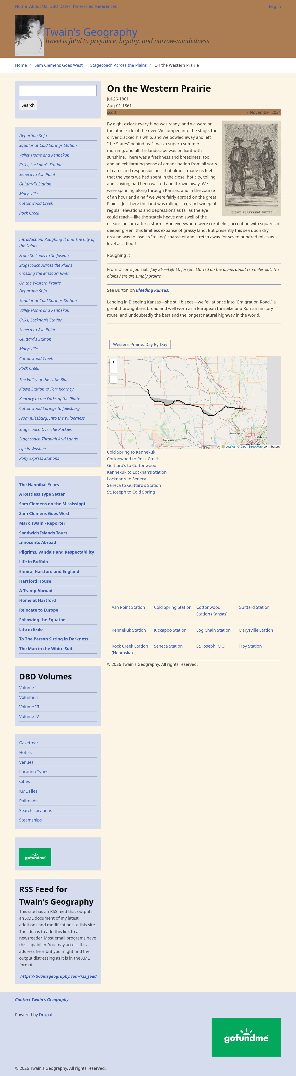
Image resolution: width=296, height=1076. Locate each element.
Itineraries (83, 6)
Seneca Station (168, 646)
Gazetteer (28, 743)
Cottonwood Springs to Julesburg (49, 408)
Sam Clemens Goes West (58, 65)
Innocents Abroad (37, 542)
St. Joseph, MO (210, 646)
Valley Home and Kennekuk (44, 155)
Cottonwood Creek (36, 203)
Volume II (28, 697)
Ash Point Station (128, 607)
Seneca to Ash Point (37, 174)
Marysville (28, 193)
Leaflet (228, 446)
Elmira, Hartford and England (49, 571)
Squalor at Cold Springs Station (48, 145)
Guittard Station (254, 607)
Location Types (33, 771)
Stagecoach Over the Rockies (45, 429)
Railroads (28, 800)
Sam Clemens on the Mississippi (52, 503)
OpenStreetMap (251, 446)
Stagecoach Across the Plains (118, 65)
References (106, 6)
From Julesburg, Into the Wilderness (52, 418)
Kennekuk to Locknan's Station (137, 472)
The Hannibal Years (39, 484)
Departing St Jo (33, 135)
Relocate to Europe (38, 610)
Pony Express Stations (39, 458)
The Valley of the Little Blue (43, 379)
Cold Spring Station (172, 607)
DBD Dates (60, 6)
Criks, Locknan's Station (41, 164)
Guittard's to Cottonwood (131, 465)
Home (21, 6)
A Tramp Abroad (35, 590)
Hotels (25, 752)
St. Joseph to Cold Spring (131, 492)
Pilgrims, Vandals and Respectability (56, 552)
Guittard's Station (35, 184)
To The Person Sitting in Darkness (53, 639)
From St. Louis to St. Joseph (44, 255)
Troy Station (250, 646)
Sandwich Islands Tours (43, 533)
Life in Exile (31, 629)
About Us (38, 6)
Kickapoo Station (170, 630)
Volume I (28, 687)
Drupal (45, 1014)
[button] (113, 362)
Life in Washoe (32, 448)
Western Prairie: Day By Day (140, 344)
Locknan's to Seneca (126, 479)
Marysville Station (256, 630)
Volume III (29, 706)
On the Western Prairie (40, 283)
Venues (26, 762)
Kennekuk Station (129, 630)
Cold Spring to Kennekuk (131, 452)
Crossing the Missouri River (44, 273)
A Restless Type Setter (42, 494)
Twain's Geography (91, 32)
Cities (24, 781)
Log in (275, 6)
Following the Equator (42, 619)
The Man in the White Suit (46, 648)
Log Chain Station (213, 630)
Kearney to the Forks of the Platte (49, 398)
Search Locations (35, 810)
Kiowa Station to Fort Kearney (46, 389)
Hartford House (35, 581)
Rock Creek (29, 213)
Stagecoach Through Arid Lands (48, 439)
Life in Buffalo (33, 561)
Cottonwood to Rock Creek (133, 458)
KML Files (28, 791)
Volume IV (29, 716)
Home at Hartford (37, 600)
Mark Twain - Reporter (42, 523)
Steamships (30, 820)
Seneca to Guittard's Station (134, 485)
